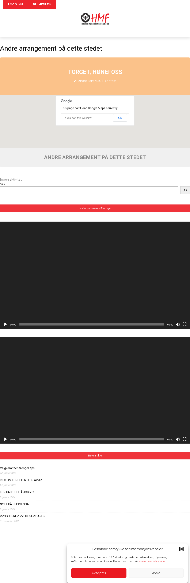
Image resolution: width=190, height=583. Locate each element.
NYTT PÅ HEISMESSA (14, 504)
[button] (181, 549)
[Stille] (178, 324)
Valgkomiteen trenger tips (17, 468)
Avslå (156, 573)
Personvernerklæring (55, 576)
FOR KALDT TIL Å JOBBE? (17, 492)
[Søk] (185, 190)
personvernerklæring (152, 561)
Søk (2, 184)
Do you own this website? (77, 118)
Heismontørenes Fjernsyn (95, 208)
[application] (95, 275)
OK (120, 118)
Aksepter (98, 573)
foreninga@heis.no (62, 572)
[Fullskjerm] (184, 324)
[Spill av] (5, 324)
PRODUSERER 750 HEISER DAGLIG (22, 516)
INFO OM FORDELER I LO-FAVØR (21, 480)
